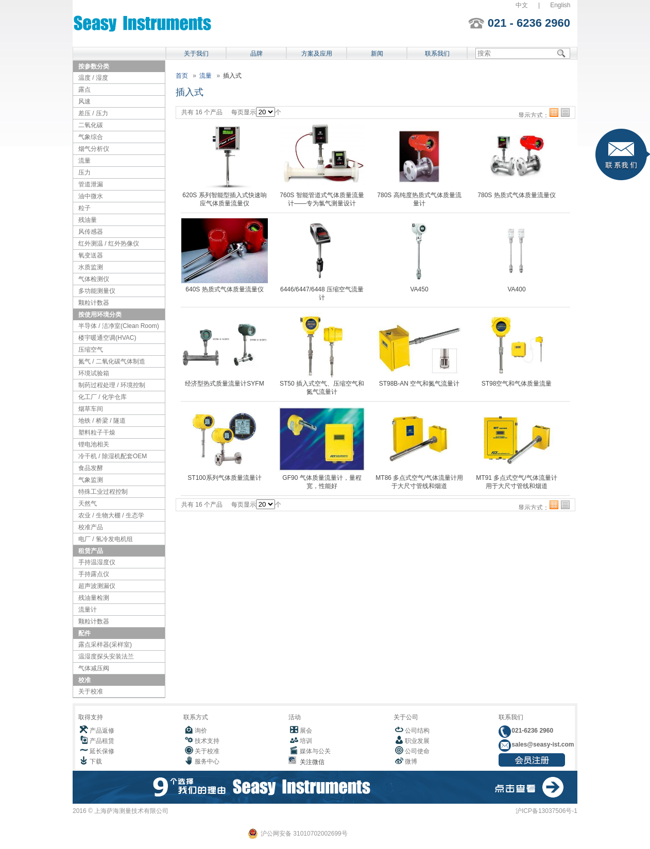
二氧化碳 (90, 125)
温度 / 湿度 (93, 77)
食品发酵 (90, 468)
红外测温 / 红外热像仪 (108, 243)
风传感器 (90, 231)
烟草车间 (90, 408)
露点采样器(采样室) (105, 644)
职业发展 (417, 740)
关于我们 (196, 53)
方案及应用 (316, 53)
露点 (84, 89)
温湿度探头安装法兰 (106, 656)
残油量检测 (93, 597)
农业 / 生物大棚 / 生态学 (111, 515)
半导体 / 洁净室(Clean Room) (118, 326)
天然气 (87, 503)
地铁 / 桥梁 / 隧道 (102, 420)
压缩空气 (90, 349)
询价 (201, 730)
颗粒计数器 (93, 302)
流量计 (87, 609)
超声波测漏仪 (96, 586)
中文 (522, 5)
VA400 (516, 289)
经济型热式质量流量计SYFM (224, 383)
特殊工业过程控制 (103, 491)
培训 (306, 740)
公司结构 (417, 730)
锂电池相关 (93, 444)
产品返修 (102, 730)
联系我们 (437, 53)
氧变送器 (90, 255)
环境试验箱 (93, 373)
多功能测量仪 (96, 290)
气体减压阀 (93, 668)
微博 (411, 761)
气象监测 (90, 479)
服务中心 (207, 761)
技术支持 (207, 740)
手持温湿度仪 (96, 562)
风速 (84, 101)
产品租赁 (102, 740)
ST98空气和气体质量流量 (517, 383)
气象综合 (90, 137)
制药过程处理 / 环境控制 (111, 385)
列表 (565, 112)
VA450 (419, 289)
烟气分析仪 (93, 148)
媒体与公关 (315, 751)
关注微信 (310, 762)
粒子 (84, 208)
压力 (84, 172)
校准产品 (90, 527)
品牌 (256, 53)
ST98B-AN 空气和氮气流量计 (419, 383)
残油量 (87, 219)
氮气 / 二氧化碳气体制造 (111, 361)
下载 (96, 761)
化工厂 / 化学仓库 (102, 397)
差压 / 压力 (93, 113)
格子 (554, 112)
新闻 (377, 53)
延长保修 (102, 751)
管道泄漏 (90, 184)
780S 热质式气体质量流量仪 (516, 195)
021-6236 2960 (531, 730)
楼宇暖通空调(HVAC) (107, 337)
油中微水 (90, 196)
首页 (182, 75)
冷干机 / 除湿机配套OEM (112, 456)
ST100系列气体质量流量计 (224, 477)
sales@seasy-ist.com (542, 744)
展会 (306, 730)
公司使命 (417, 751)
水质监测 (90, 267)
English (560, 5)
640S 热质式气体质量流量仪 (224, 289)
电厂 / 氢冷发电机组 (105, 539)
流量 (84, 160)
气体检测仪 (93, 279)
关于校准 (90, 691)
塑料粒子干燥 (96, 432)
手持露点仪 (93, 574)
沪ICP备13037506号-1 (546, 811)
